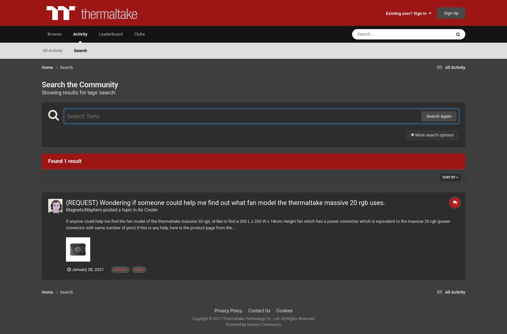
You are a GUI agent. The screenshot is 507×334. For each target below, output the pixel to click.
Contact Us (259, 310)
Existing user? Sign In (408, 13)
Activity (80, 37)
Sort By (450, 177)
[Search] (385, 34)
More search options (432, 135)
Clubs (139, 34)
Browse (54, 34)
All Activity (52, 50)
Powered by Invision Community (253, 324)
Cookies (284, 310)
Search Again (438, 116)
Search (80, 50)
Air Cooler (147, 209)
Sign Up (451, 13)
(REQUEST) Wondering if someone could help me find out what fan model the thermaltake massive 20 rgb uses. (225, 203)
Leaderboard (111, 34)
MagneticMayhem (84, 209)
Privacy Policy (228, 310)
